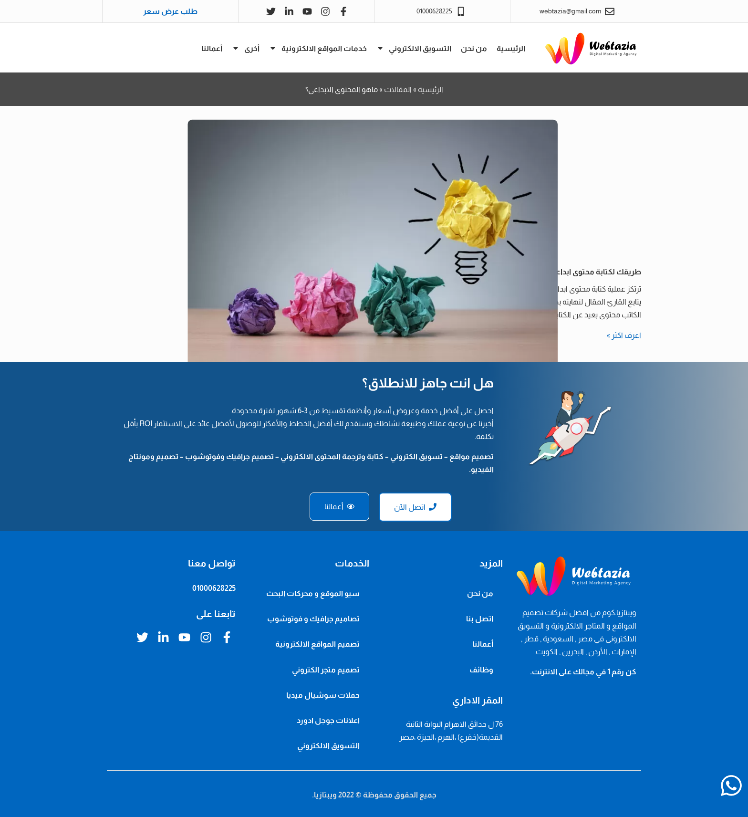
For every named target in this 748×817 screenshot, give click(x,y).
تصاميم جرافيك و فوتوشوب (313, 619)
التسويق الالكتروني (413, 48)
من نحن (474, 48)
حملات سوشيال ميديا (323, 695)
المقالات (398, 89)
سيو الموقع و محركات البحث (313, 593)
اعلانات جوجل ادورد (328, 720)
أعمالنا (211, 48)
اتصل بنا (479, 619)
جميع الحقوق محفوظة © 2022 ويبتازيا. (374, 795)
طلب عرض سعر (170, 11)
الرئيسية (511, 48)
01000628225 (214, 588)
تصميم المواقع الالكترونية (317, 644)
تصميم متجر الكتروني (326, 670)
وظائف (481, 670)
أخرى (246, 48)
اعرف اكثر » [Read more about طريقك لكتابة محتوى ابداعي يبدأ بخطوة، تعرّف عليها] (624, 335)
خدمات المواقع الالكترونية (318, 48)
